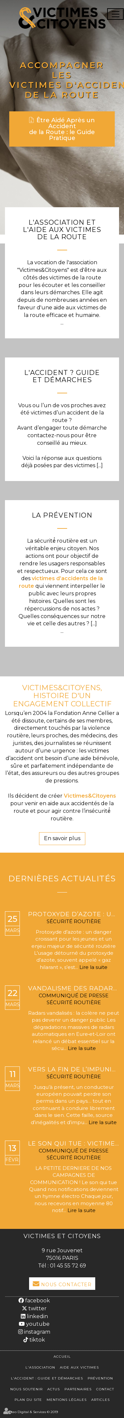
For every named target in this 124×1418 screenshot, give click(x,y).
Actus (53, 1389)
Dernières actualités (62, 878)
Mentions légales (67, 1400)
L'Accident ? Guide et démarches (62, 376)
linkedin (36, 1316)
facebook (37, 1300)
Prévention (100, 1378)
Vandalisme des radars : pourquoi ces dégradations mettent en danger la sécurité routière (73, 988)
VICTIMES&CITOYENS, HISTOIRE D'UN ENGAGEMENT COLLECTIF (62, 695)
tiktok (36, 1340)
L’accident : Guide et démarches (47, 1378)
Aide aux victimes (79, 1367)
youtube (37, 1324)
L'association (40, 1367)
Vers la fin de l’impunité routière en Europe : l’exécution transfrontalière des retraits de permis (73, 1069)
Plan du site (28, 1400)
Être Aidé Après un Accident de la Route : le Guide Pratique (62, 129)
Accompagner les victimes (56, 75)
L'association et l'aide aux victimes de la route (62, 229)
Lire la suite (93, 967)
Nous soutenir (26, 1389)
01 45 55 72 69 (68, 1265)
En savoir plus (62, 838)
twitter (37, 1308)
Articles (100, 1400)
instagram (36, 1332)
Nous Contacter (66, 1285)
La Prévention (62, 515)
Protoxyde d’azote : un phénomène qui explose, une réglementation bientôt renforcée (73, 914)
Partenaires (78, 1389)
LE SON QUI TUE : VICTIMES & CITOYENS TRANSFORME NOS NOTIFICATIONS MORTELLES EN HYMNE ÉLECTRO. (73, 1144)
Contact (105, 1389)
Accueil (62, 1356)
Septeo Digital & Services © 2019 (31, 1412)
